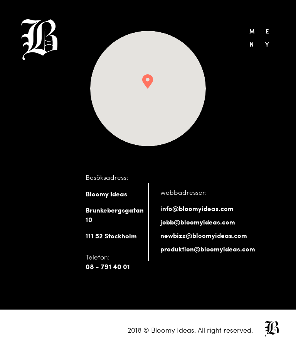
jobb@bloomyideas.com (197, 221)
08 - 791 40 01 (108, 266)
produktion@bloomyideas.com (207, 248)
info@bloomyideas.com (197, 208)
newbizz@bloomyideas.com (203, 235)
